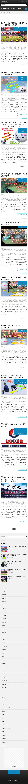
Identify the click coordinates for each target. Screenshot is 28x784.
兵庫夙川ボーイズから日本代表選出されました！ (17, 576)
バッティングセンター (6, 707)
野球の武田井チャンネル (9, 149)
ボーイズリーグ (19, 147)
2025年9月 (4, 594)
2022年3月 (4, 632)
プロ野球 (20, 44)
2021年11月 (4, 642)
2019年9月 (4, 687)
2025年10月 (4, 591)
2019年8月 (4, 691)
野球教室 (16, 49)
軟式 (13, 98)
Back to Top (14, 772)
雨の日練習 (10, 100)
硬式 (7, 98)
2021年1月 (4, 673)
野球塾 (21, 47)
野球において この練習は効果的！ (14, 561)
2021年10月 (4, 646)
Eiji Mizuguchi (17, 780)
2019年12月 (4, 677)
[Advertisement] (14, 756)
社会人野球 (11, 47)
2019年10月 (4, 684)
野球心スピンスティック (21, 30)
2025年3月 (4, 605)
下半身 (9, 46)
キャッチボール (5, 95)
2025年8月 (4, 598)
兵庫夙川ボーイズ (21, 46)
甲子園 (21, 148)
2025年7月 (4, 601)
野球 (18, 27)
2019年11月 (4, 680)
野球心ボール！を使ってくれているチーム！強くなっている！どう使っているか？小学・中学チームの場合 (14, 479)
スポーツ (4, 700)
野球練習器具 (20, 49)
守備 (20, 398)
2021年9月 (4, 649)
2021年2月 (4, 670)
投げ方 (4, 47)
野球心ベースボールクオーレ (12, 8)
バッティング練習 (16, 249)
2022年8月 (4, 615)
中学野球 (15, 46)
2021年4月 (4, 663)
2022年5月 (4, 625)
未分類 (3, 711)
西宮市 (18, 47)
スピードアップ (10, 44)
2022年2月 (4, 636)
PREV (2, 529)
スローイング (16, 95)
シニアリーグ (4, 44)
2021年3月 (4, 667)
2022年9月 (4, 611)
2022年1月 (4, 639)
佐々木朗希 (15, 300)
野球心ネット (3, 199)
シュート (9, 195)
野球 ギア (19, 98)
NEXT (25, 529)
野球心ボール (23, 48)
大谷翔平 (23, 300)
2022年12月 (4, 608)
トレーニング (4, 704)
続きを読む (22, 64)
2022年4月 (4, 629)
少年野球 (9, 251)
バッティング (13, 195)
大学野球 (5, 251)
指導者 (7, 47)
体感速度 (20, 250)
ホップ (2, 300)
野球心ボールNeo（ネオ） (5, 49)
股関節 (15, 47)
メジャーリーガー (11, 250)
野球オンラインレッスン (7, 724)
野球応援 (12, 49)
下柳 (12, 46)
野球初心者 (23, 98)
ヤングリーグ (5, 46)
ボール (24, 147)
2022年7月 (4, 618)
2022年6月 (4, 622)
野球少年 (24, 47)
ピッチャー (16, 44)
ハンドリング (15, 397)
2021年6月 (4, 656)
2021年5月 (4, 660)
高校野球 (13, 100)
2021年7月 (4, 653)
